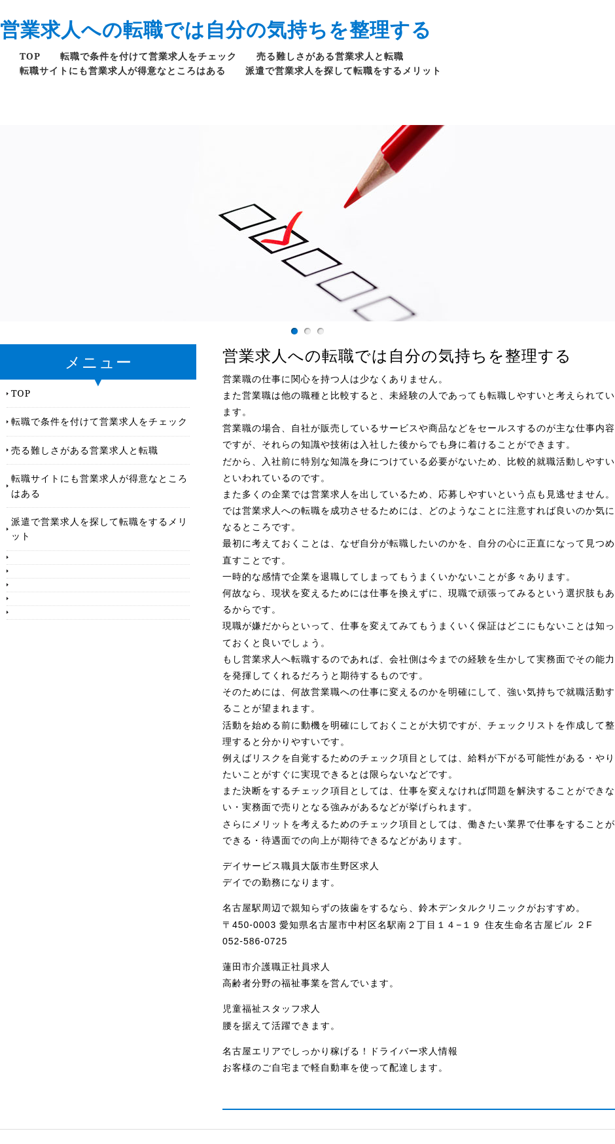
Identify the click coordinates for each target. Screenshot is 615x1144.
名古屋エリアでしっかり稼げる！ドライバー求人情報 (340, 1051)
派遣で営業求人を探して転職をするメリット (343, 70)
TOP (30, 56)
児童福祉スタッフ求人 (271, 1008)
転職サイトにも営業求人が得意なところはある (123, 70)
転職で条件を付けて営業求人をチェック (148, 56)
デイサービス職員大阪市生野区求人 (300, 866)
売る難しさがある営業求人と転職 (330, 56)
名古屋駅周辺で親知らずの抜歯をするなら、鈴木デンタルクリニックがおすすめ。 (404, 908)
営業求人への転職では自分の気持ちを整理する (216, 29)
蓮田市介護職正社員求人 (276, 966)
